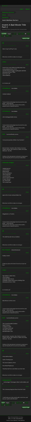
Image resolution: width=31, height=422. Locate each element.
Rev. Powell (6, 250)
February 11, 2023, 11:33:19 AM (9, 353)
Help (9, 417)
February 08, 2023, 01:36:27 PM (9, 90)
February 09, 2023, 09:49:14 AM (9, 192)
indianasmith (6, 380)
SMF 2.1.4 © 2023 (11, 418)
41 (19, 33)
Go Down (4, 33)
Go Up (3, 402)
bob (3, 134)
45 (2, 35)
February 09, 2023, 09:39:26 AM (9, 136)
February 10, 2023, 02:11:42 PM (9, 297)
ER (3, 43)
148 (7, 35)
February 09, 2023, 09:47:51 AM (9, 165)
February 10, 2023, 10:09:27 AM (9, 233)
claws (4, 62)
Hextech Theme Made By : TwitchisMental (15, 420)
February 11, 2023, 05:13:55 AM (9, 320)
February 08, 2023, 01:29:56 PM (9, 64)
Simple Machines (19, 418)
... (17, 33)
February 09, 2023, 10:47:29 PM (9, 210)
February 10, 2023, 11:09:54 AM (9, 252)
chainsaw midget (8, 162)
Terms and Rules (14, 417)
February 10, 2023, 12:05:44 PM (9, 272)
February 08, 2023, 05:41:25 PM (9, 113)
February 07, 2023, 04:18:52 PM (9, 45)
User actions (25, 38)
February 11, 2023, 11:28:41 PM (9, 386)
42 (22, 33)
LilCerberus (6, 88)
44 (28, 33)
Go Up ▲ (21, 417)
